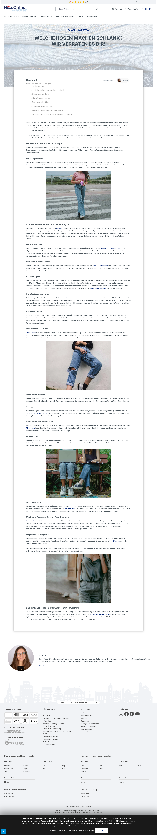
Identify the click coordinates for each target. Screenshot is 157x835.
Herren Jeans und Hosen (91, 756)
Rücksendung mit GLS (50, 739)
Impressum (46, 715)
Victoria (122, 80)
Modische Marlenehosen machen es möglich (48, 90)
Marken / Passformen (88, 726)
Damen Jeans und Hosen (15, 756)
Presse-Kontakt (86, 715)
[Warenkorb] (146, 9)
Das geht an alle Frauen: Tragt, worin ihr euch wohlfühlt (52, 114)
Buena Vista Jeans (10, 778)
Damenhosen (31, 165)
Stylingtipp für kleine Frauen (36, 413)
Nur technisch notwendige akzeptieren (81, 830)
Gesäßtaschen (114, 541)
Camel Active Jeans (125, 778)
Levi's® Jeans (123, 761)
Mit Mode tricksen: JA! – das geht (39, 84)
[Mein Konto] (117, 9)
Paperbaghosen (32, 521)
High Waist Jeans (68, 298)
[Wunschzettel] (132, 9)
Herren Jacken (87, 790)
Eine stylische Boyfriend (40, 102)
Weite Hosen (31, 333)
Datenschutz (47, 721)
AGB (44, 713)
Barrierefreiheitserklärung (52, 729)
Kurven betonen (71, 509)
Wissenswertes (78, 30)
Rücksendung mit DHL (50, 736)
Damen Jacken (10, 790)
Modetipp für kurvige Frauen (111, 248)
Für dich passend (38, 86)
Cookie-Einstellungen (50, 744)
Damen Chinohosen (100, 266)
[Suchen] (96, 9)
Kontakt (83, 713)
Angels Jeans (47, 761)
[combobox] (74, 9)
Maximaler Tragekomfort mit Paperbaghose (47, 110)
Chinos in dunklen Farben (41, 94)
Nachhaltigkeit (48, 742)
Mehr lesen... (43, 666)
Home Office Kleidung (98, 288)
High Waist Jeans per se (41, 98)
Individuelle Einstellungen (58, 830)
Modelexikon (85, 732)
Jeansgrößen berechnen (90, 724)
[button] (3, 831)
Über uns (84, 718)
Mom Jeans (30, 428)
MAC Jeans (8, 761)
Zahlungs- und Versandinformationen (56, 718)
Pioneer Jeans (85, 778)
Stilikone (59, 228)
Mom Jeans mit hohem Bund (42, 106)
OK (102, 831)
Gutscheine (85, 721)
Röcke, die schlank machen (100, 614)
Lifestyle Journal (86, 729)
